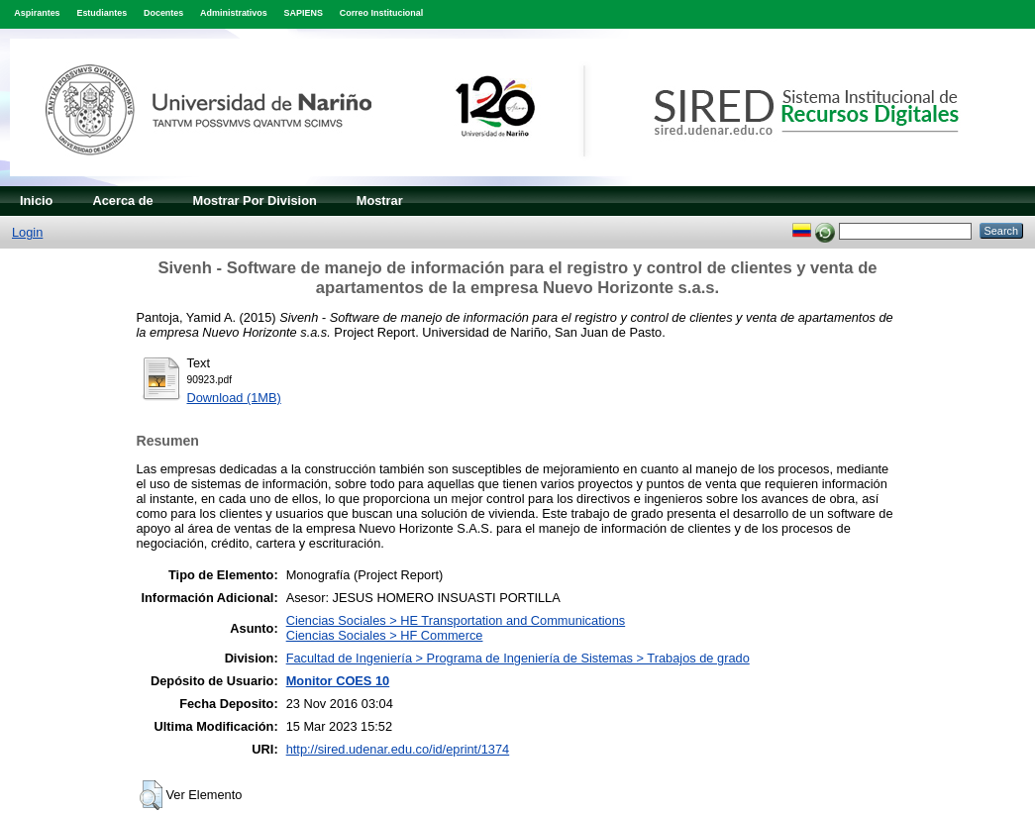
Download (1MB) (234, 397)
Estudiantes (101, 13)
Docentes (163, 13)
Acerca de (122, 200)
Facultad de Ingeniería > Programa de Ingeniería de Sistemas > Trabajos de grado (518, 658)
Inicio (36, 200)
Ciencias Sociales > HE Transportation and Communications (456, 620)
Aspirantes (36, 13)
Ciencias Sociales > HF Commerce (384, 635)
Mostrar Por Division (255, 200)
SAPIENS (303, 13)
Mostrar (380, 200)
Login (27, 232)
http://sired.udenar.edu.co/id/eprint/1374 (398, 749)
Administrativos (233, 13)
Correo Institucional (382, 13)
